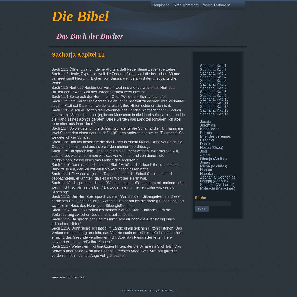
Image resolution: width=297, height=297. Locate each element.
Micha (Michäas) (213, 166)
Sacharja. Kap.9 (213, 95)
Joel (203, 151)
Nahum (206, 170)
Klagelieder (209, 129)
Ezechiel (207, 140)
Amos (205, 155)
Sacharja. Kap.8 (213, 92)
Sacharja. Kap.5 (213, 81)
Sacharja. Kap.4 (213, 77)
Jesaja (205, 122)
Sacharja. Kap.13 (214, 110)
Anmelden (143, 290)
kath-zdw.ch (169, 290)
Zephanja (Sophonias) (218, 177)
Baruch (206, 133)
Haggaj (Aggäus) (214, 181)
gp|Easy (153, 290)
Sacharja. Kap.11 (214, 103)
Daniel (205, 144)
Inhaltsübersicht (130, 290)
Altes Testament (185, 5)
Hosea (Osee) (211, 148)
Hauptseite (161, 5)
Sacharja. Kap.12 (214, 107)
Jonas (205, 162)
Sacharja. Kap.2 (213, 69)
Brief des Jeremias (215, 136)
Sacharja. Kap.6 (213, 84)
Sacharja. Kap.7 (213, 88)
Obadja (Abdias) (213, 159)
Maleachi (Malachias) (217, 188)
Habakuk (207, 174)
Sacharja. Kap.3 (213, 73)
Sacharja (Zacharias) (217, 185)
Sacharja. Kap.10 (214, 99)
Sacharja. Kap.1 (213, 66)
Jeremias (207, 125)
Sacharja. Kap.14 (214, 114)
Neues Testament (216, 5)
